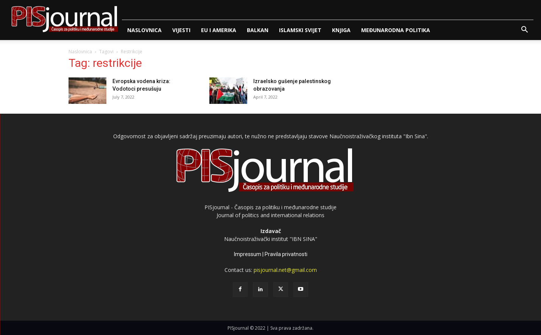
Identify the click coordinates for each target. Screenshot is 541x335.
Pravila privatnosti (286, 254)
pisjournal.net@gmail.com (285, 269)
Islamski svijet (300, 30)
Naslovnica (144, 30)
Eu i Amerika (218, 30)
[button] (524, 30)
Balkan (257, 30)
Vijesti (181, 30)
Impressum (247, 254)
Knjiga (341, 30)
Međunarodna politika (395, 30)
